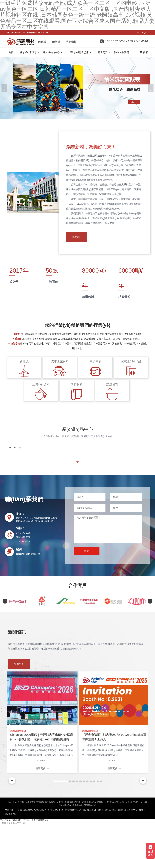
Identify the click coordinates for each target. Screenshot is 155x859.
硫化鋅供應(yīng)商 (92, 839)
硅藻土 (142, 839)
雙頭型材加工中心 (73, 839)
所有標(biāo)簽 (111, 831)
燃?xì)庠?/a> (11, 843)
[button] (150, 88)
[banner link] (77, 88)
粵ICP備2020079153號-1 (76, 831)
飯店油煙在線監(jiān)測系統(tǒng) (33, 839)
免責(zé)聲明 (126, 831)
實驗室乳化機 (56, 839)
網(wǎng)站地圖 (95, 831)
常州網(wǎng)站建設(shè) (84, 834)
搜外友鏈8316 (131, 839)
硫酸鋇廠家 (117, 839)
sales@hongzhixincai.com (37, 32)
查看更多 (79, 237)
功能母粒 (106, 839)
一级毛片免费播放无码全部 (12, 852)
